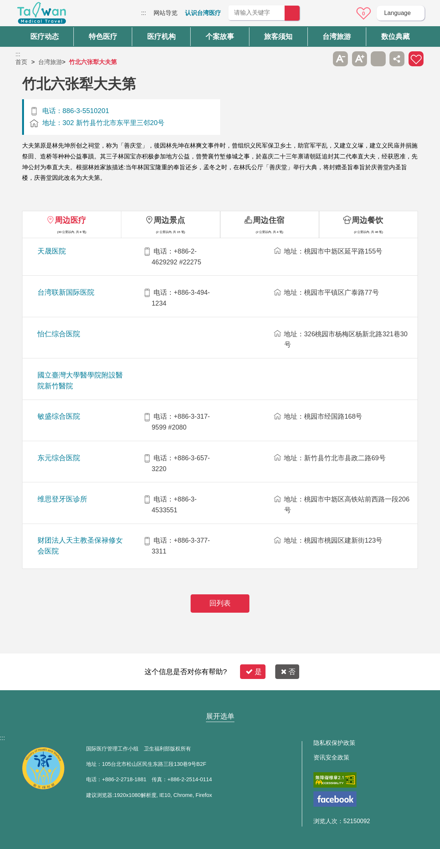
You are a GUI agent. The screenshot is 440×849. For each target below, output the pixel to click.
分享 (396, 58)
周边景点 (169, 220)
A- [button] (340, 58)
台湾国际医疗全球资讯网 (41, 15)
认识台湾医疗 (203, 13)
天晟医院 (51, 251)
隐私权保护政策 (334, 743)
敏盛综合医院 (58, 416)
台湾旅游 (50, 62)
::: (143, 13)
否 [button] (288, 672)
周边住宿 (268, 220)
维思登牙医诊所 (62, 499)
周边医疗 (70, 220)
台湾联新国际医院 (65, 292)
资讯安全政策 (331, 757)
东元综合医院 (58, 458)
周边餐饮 (367, 220)
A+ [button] (359, 58)
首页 (21, 62)
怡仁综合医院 (58, 334)
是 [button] (254, 672)
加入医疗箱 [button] (416, 58)
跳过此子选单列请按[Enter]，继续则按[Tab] (321, 58)
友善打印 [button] (378, 58)
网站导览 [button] (220, 701)
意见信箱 (342, 13)
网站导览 (165, 13)
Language (397, 13)
